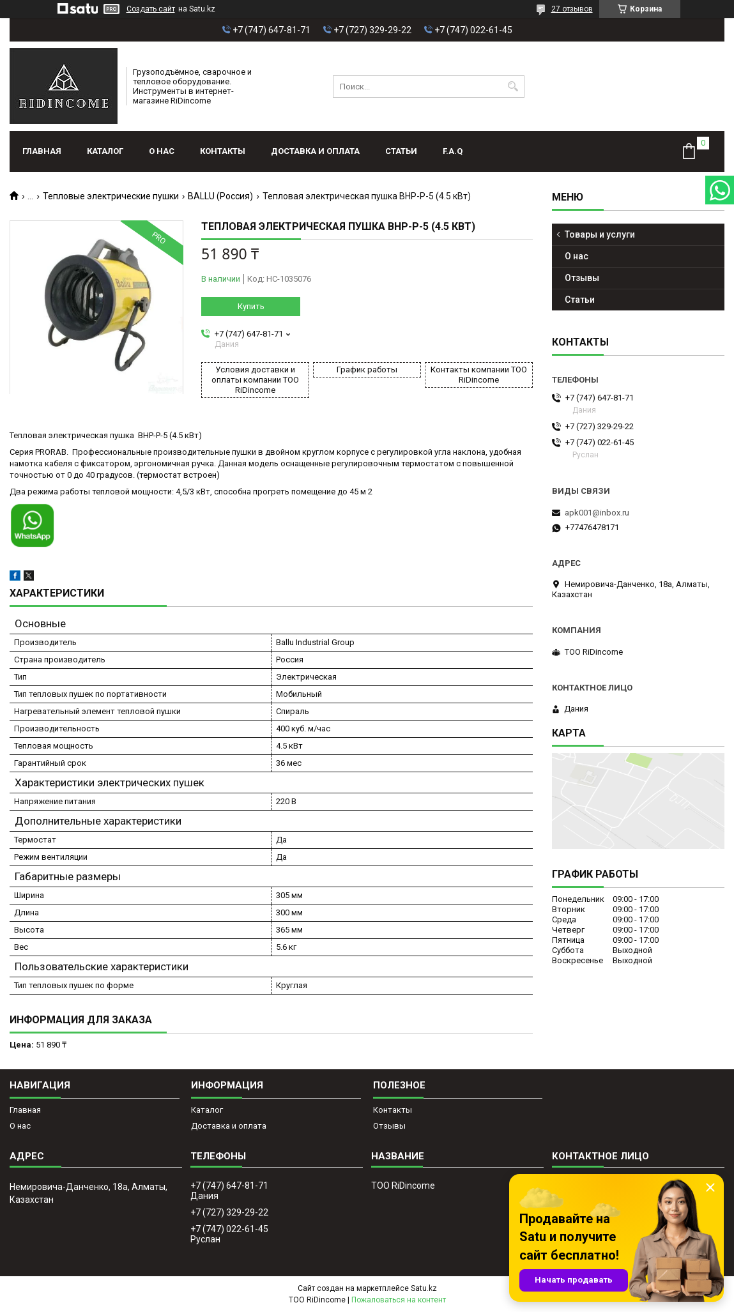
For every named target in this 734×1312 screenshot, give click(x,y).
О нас (161, 151)
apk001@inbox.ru (597, 512)
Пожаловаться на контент (398, 1299)
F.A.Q (453, 151)
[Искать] (513, 86)
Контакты (222, 151)
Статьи (401, 151)
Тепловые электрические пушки (111, 196)
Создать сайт (150, 8)
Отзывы (582, 278)
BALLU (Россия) (220, 196)
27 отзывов (572, 8)
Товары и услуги (600, 234)
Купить (251, 306)
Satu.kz (424, 1288)
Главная (41, 151)
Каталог (105, 151)
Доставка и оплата (315, 151)
